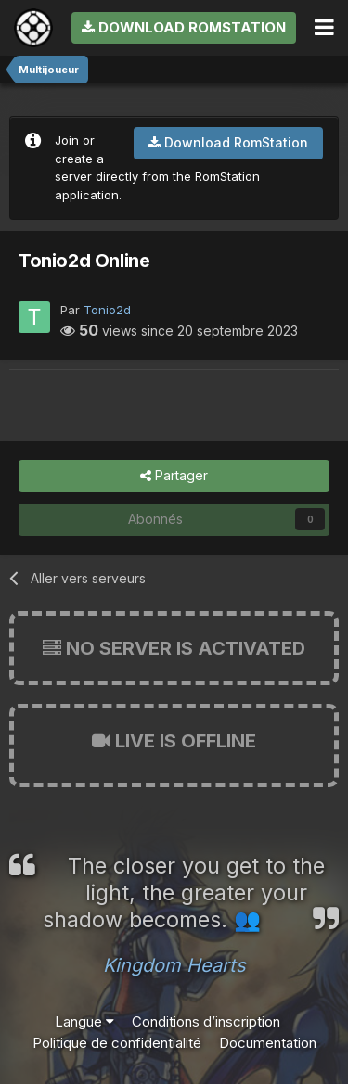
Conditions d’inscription (206, 1021)
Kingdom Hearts (174, 965)
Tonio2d (107, 309)
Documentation (267, 1043)
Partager (174, 476)
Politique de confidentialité (116, 1043)
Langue (84, 1021)
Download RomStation (184, 27)
